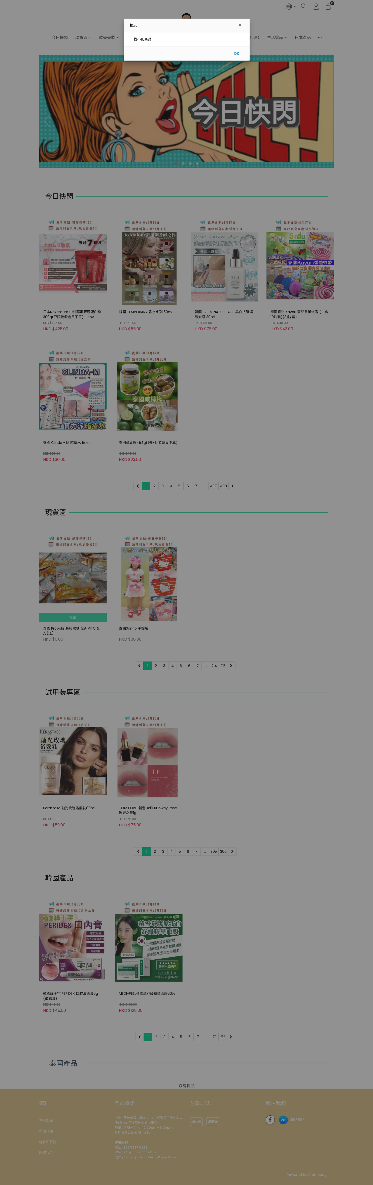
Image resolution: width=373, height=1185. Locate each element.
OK (236, 53)
